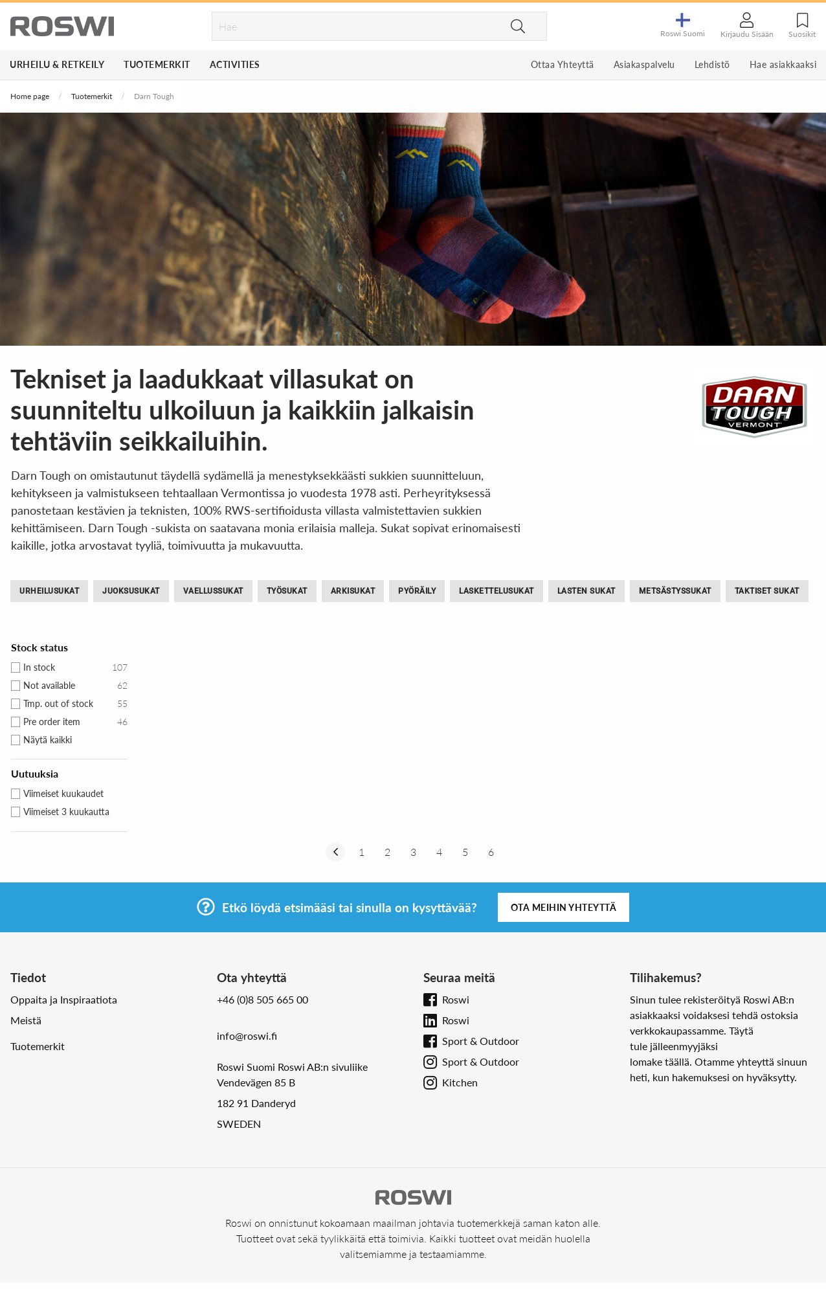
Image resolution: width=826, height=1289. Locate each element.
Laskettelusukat (496, 591)
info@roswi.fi (247, 1035)
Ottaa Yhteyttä (562, 64)
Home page (29, 96)
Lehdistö (712, 64)
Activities (235, 64)
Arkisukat (353, 591)
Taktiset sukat (767, 591)
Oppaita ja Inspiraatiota (63, 999)
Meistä (25, 1020)
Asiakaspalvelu (644, 64)
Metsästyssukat (675, 591)
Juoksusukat (131, 591)
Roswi (455, 999)
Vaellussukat (213, 591)
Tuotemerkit (157, 64)
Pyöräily (417, 591)
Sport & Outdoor (480, 1041)
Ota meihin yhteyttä (564, 907)
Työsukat (287, 591)
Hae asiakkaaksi (783, 64)
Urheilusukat (49, 591)
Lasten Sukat (586, 591)
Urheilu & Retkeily (57, 64)
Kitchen (460, 1082)
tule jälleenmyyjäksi (674, 1046)
